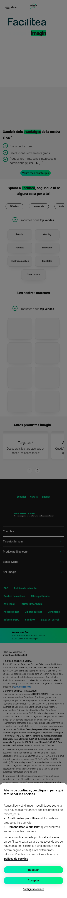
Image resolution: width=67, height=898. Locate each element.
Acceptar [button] (33, 880)
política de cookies (16, 858)
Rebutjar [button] (33, 869)
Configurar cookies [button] (33, 889)
